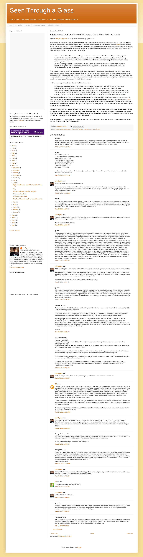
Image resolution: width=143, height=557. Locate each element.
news (118, 44)
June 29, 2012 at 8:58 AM (62, 497)
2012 (13, 165)
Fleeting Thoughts (15, 230)
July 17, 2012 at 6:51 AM (62, 525)
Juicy (14, 189)
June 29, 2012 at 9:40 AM (62, 511)
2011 (13, 215)
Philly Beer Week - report (20, 196)
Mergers (81, 129)
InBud (76, 129)
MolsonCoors (86, 129)
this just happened (61, 38)
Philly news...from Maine (20, 194)
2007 (13, 225)
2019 (13, 153)
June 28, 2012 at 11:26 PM (62, 463)
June (14, 182)
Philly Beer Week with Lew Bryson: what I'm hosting (27, 199)
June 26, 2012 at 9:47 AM (62, 378)
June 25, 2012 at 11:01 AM (62, 175)
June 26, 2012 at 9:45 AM (62, 367)
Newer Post (54, 533)
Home (10, 25)
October (15, 172)
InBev (73, 129)
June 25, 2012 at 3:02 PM (62, 225)
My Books (18, 25)
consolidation (67, 129)
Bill (56, 384)
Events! (27, 25)
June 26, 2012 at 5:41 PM (62, 444)
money (92, 129)
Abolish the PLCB (54, 25)
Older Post (130, 533)
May (14, 202)
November (16, 170)
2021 (13, 148)
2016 (13, 158)
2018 (13, 155)
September (16, 175)
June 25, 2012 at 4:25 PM (62, 300)
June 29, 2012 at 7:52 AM (62, 486)
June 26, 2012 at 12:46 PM (62, 412)
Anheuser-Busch (59, 129)
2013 (13, 163)
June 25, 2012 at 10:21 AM (62, 147)
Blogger (79, 547)
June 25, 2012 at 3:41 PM (62, 260)
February (16, 209)
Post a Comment (57, 529)
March (15, 207)
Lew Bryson (58, 181)
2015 (13, 160)
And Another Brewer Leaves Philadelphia (24, 191)
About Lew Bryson (39, 25)
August (15, 177)
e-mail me (20, 120)
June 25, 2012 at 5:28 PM (62, 332)
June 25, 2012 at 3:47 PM (62, 282)
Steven (57, 482)
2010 (13, 217)
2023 (13, 145)
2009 (13, 220)
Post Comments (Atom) (64, 536)
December (16, 168)
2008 (13, 222)
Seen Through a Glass (42, 10)
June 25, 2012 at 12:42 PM (62, 193)
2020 (13, 150)
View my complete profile (17, 267)
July (14, 180)
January (15, 212)
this (129, 99)
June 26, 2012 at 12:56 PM (62, 428)
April (14, 204)
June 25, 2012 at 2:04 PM (62, 209)
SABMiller (97, 129)
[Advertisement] (22, 237)
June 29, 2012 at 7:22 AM (62, 476)
